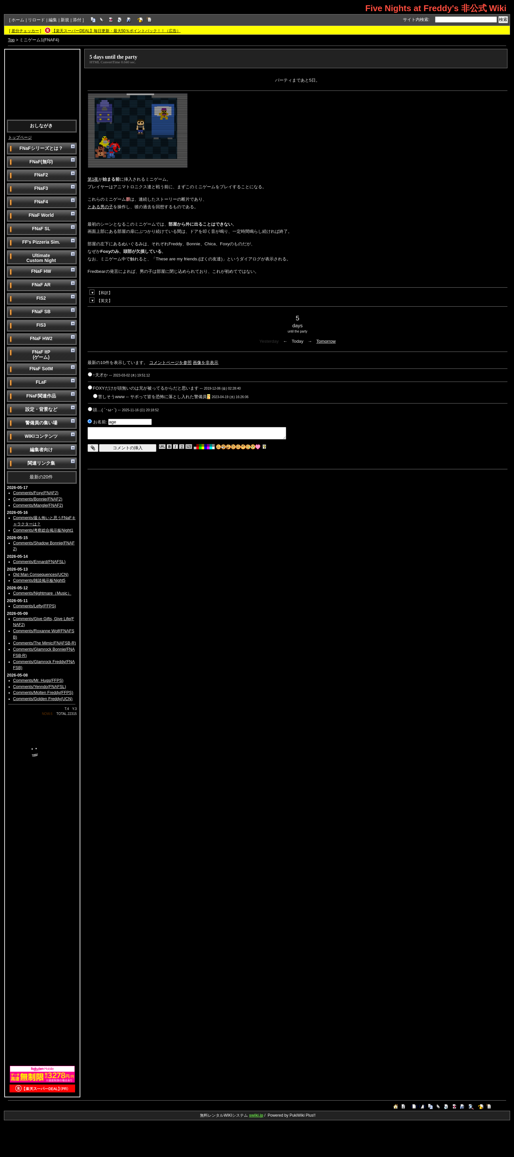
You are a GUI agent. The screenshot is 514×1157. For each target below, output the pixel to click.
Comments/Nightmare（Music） (42, 593)
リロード (36, 19)
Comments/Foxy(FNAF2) (36, 493)
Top (11, 39)
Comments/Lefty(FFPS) (34, 606)
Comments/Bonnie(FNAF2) (37, 499)
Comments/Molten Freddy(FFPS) (43, 692)
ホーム (17, 19)
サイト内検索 (415, 19)
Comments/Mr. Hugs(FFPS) (38, 680)
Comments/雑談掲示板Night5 (39, 580)
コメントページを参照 (170, 362)
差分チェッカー (25, 31)
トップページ (20, 137)
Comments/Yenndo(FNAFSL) (39, 686)
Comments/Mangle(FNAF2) (38, 505)
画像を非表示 (205, 362)
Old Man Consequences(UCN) (41, 574)
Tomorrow (326, 341)
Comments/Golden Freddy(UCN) (43, 699)
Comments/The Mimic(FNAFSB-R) (44, 643)
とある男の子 (100, 206)
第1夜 (93, 179)
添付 (77, 19)
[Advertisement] (42, 84)
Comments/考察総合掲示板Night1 (43, 530)
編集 (53, 19)
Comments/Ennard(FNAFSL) (39, 561)
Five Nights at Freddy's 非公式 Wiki (435, 8)
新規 (65, 19)
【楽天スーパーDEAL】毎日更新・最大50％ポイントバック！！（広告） (116, 31)
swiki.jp (256, 1115)
